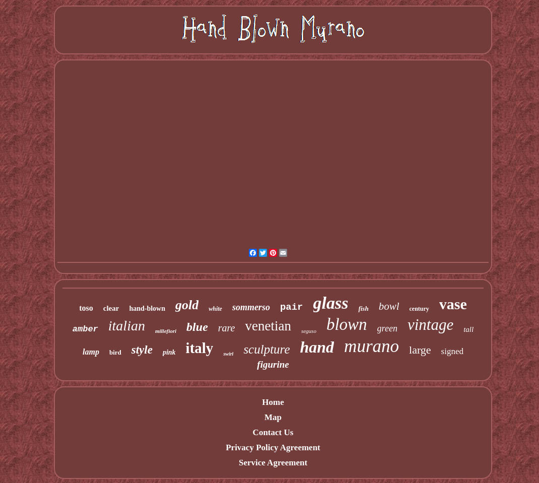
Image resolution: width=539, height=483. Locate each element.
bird (115, 352)
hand (317, 347)
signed (452, 351)
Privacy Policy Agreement (273, 447)
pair (291, 307)
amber (85, 329)
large (420, 349)
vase (453, 304)
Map (273, 417)
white (215, 308)
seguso (308, 331)
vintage (430, 324)
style (142, 349)
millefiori (165, 331)
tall (468, 329)
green (387, 328)
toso (86, 308)
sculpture (266, 349)
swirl (228, 354)
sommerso (251, 307)
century (419, 308)
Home (273, 402)
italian (126, 325)
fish (363, 308)
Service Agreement (273, 462)
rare (226, 327)
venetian (268, 325)
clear (111, 308)
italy (200, 348)
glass (331, 303)
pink (169, 352)
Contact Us (273, 432)
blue (197, 326)
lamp (91, 352)
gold (186, 305)
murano (371, 346)
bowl (389, 306)
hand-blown (147, 308)
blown (346, 324)
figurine (273, 364)
